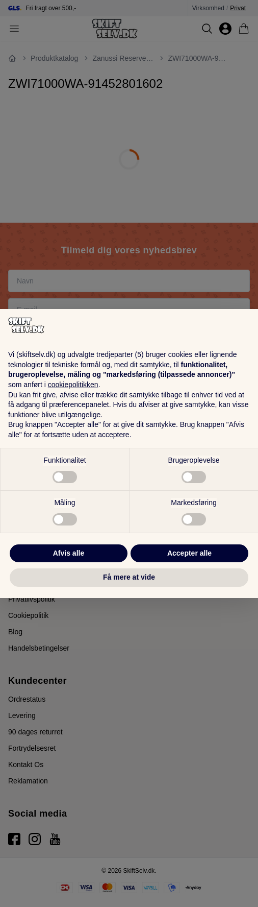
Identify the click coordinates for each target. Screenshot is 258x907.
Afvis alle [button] (68, 553)
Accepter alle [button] (189, 553)
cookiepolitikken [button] (73, 384)
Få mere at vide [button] (129, 577)
